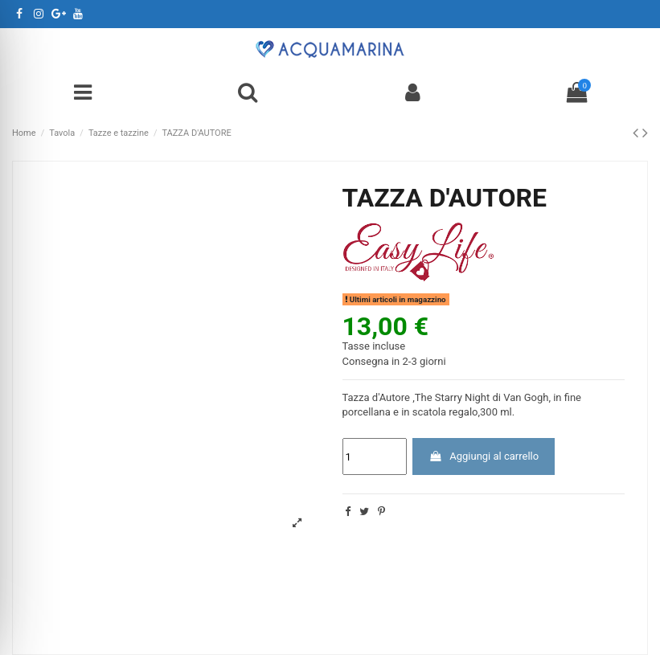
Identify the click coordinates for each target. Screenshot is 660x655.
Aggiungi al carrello (483, 456)
